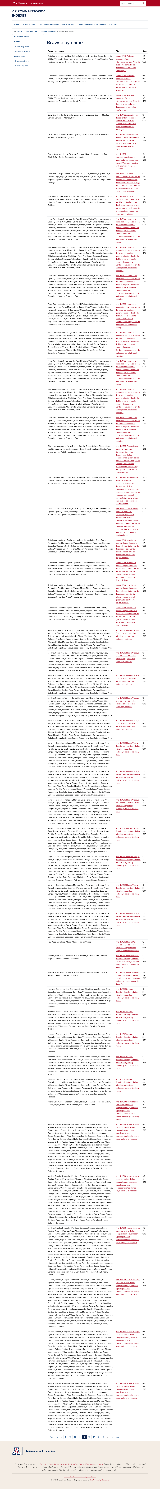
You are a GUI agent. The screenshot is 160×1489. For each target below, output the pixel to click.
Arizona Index (29, 24)
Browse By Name (48, 31)
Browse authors (21, 61)
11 (65, 1437)
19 (103, 1437)
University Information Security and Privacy (80, 1477)
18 (98, 1437)
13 (75, 1437)
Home (16, 24)
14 (80, 1437)
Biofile (17, 42)
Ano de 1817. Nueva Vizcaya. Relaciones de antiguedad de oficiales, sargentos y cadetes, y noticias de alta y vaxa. (128, 749)
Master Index (31, 31)
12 (70, 1437)
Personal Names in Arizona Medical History (98, 24)
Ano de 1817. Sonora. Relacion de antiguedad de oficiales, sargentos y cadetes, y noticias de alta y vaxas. (127, 995)
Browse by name (22, 46)
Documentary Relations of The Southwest (57, 24)
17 (94, 1437)
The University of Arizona (99, 1480)
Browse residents (22, 51)
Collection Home (21, 37)
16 (89, 1437)
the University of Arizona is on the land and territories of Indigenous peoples (71, 1464)
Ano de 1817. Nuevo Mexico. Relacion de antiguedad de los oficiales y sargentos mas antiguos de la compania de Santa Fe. (128, 961)
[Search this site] (130, 3)
